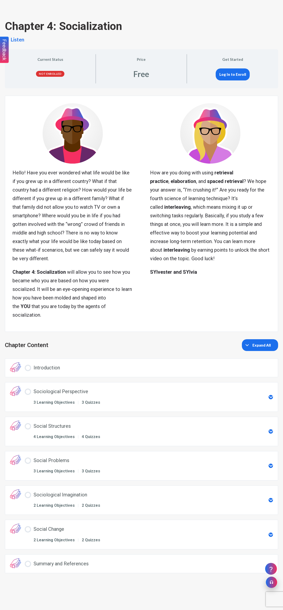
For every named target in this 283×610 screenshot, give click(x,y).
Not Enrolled (50, 73)
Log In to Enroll (232, 74)
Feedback (4, 50)
